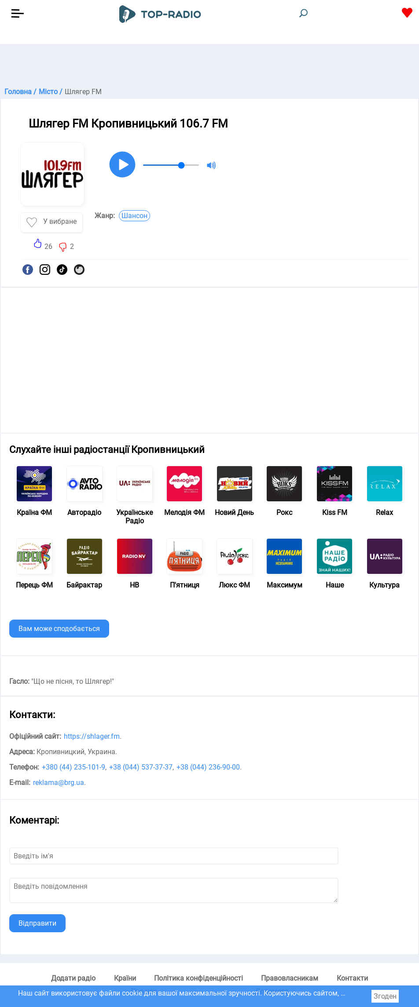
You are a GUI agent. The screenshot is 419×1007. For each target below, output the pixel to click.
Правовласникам (289, 978)
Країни (125, 978)
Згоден (385, 996)
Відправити (37, 923)
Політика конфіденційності (198, 978)
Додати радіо (73, 978)
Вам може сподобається (59, 628)
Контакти (352, 978)
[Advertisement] (209, 66)
